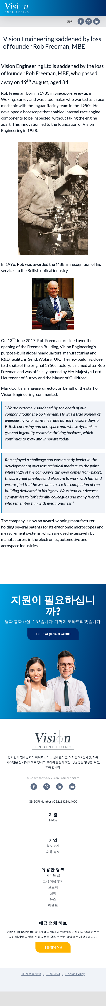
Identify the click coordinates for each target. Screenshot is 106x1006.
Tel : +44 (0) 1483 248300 (53, 634)
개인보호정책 (31, 974)
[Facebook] (78, 21)
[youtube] (72, 786)
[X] (86, 21)
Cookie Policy (75, 974)
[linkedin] (59, 786)
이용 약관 (53, 974)
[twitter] (46, 786)
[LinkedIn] (94, 21)
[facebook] (34, 786)
